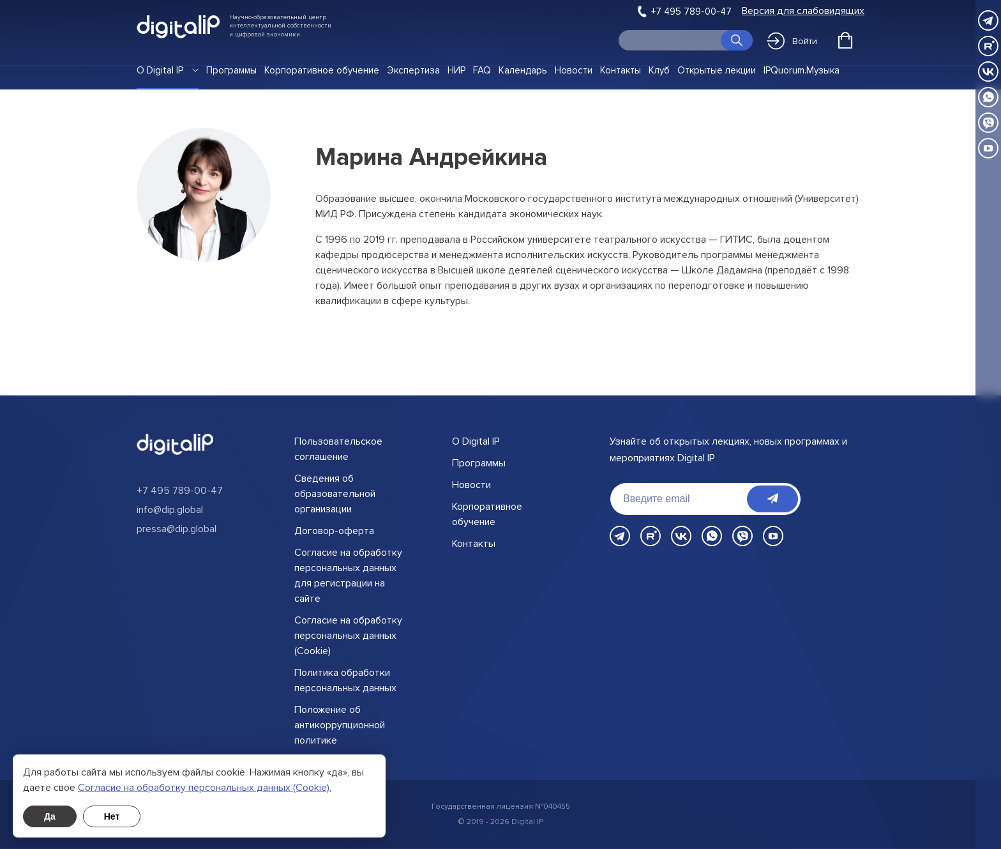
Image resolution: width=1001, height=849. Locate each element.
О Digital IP (160, 70)
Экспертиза (413, 70)
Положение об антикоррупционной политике (339, 725)
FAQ (482, 70)
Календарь (523, 70)
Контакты (620, 70)
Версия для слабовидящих (803, 11)
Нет (112, 816)
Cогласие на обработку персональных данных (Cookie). (204, 787)
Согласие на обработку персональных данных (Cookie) (348, 635)
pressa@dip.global (176, 529)
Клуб (659, 70)
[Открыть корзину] (845, 40)
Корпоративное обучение (321, 70)
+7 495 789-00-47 (691, 11)
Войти (792, 41)
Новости (573, 70)
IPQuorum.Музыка (801, 70)
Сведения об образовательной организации (334, 494)
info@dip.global (170, 509)
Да (50, 816)
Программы (231, 70)
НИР (456, 70)
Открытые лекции (716, 70)
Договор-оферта (334, 530)
